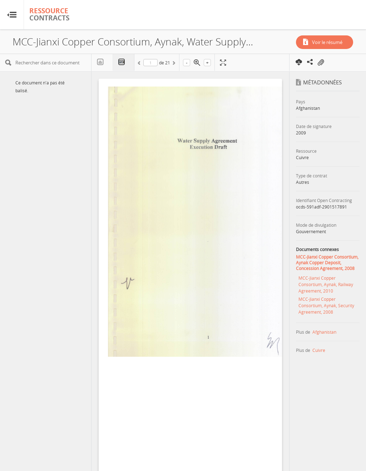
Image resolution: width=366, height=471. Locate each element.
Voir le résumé (327, 42)
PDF (123, 62)
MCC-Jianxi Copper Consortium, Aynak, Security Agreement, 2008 (326, 305)
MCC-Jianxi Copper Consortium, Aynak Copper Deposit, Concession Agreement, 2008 (327, 262)
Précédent (140, 64)
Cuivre (318, 350)
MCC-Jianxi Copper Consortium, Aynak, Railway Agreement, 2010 (325, 284)
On (320, 62)
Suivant (173, 64)
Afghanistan (324, 332)
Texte (102, 62)
